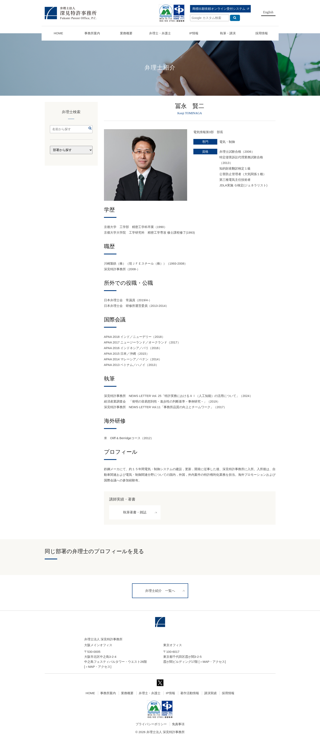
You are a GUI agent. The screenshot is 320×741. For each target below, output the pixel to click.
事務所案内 (108, 693)
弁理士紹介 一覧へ (160, 591)
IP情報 (170, 693)
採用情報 (228, 693)
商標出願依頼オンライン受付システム (218, 8)
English (268, 12)
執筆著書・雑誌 (134, 512)
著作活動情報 (189, 693)
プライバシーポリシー (151, 724)
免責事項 (178, 724)
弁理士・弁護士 (160, 33)
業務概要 (126, 33)
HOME (58, 33)
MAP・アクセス (99, 667)
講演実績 (210, 693)
